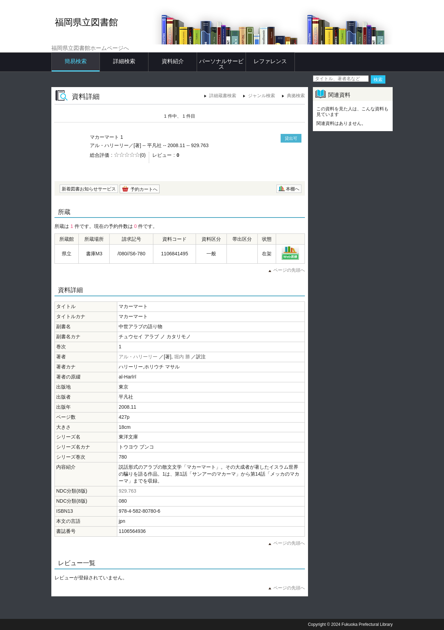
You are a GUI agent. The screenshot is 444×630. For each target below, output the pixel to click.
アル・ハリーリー (138, 356)
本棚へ (292, 188)
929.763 (127, 491)
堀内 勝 (182, 356)
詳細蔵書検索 (222, 95)
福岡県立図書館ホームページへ (90, 48)
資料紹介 (173, 61)
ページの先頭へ (289, 270)
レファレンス (270, 61)
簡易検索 (76, 61)
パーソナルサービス (221, 64)
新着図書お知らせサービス (89, 188)
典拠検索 (296, 95)
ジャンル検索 (261, 95)
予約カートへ (143, 189)
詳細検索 (124, 61)
